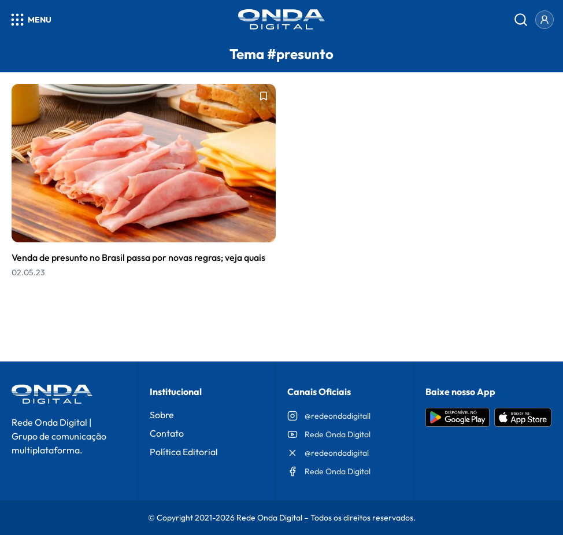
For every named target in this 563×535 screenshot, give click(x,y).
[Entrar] (544, 19)
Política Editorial (184, 451)
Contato (167, 433)
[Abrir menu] (30, 20)
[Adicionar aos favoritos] (263, 96)
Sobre (162, 414)
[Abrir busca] (520, 19)
